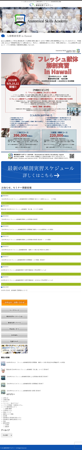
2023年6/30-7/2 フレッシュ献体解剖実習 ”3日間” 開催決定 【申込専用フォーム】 (24, 270)
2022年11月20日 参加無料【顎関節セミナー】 (14, 290)
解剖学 (7, 426)
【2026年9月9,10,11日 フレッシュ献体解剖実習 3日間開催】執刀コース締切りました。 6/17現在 (28, 199)
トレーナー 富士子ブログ (10, 403)
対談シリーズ (7, 412)
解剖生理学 (6, 423)
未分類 (5, 416)
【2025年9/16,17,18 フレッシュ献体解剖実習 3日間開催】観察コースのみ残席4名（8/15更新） (27, 229)
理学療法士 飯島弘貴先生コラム (12, 419)
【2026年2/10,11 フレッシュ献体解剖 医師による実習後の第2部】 (19, 219)
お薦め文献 (6, 399)
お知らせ (5, 398)
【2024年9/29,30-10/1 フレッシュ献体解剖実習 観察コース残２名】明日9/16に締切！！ (26, 250)
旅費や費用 (8, 408)
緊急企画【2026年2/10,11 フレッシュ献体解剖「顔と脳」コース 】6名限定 (22, 209)
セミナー (5, 401)
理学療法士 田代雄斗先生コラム (12, 417)
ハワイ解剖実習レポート (10, 407)
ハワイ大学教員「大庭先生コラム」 (13, 405)
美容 (4, 421)
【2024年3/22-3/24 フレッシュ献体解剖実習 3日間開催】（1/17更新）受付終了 (23, 260)
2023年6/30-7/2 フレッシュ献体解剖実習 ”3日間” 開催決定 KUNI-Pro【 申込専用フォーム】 (27, 280)
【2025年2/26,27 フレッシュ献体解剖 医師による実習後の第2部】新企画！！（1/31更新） (26, 239)
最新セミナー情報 (8, 414)
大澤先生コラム (7, 410)
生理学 (7, 425)
